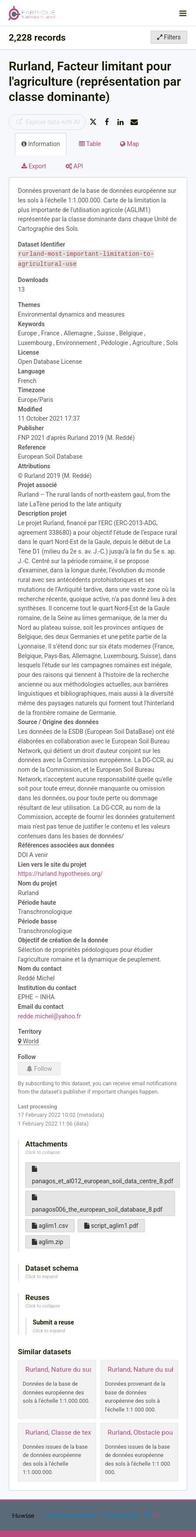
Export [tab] (33, 166)
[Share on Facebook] (107, 122)
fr (148, 1515)
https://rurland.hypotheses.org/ (60, 873)
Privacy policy (121, 1515)
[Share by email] (134, 122)
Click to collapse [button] (42, 1152)
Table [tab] (90, 143)
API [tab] (74, 166)
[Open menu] (183, 13)
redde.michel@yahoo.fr (49, 1016)
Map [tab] (129, 143)
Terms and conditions (72, 1515)
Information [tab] (40, 143)
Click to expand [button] (41, 1276)
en (156, 1515)
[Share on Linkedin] (120, 122)
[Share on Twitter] (93, 122)
